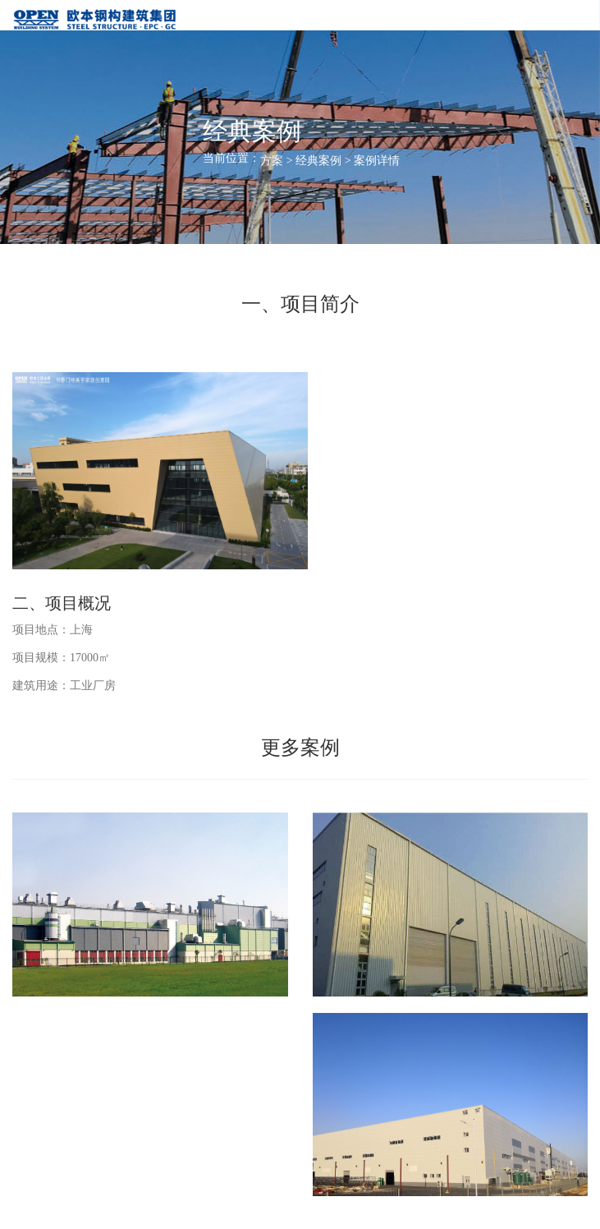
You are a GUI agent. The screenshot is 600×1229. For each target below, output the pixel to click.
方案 (271, 160)
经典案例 (318, 160)
